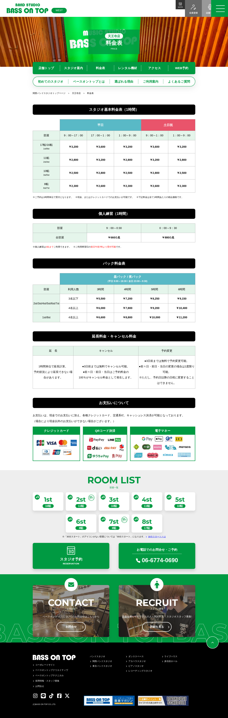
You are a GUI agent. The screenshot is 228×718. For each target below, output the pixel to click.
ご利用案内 (150, 81)
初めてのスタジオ (50, 81)
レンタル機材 (127, 68)
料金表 (100, 68)
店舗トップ (46, 68)
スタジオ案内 (73, 68)
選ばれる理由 (123, 81)
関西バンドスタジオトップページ (49, 93)
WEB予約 (181, 68)
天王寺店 (76, 93)
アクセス (154, 68)
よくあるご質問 (179, 81)
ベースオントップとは (89, 81)
